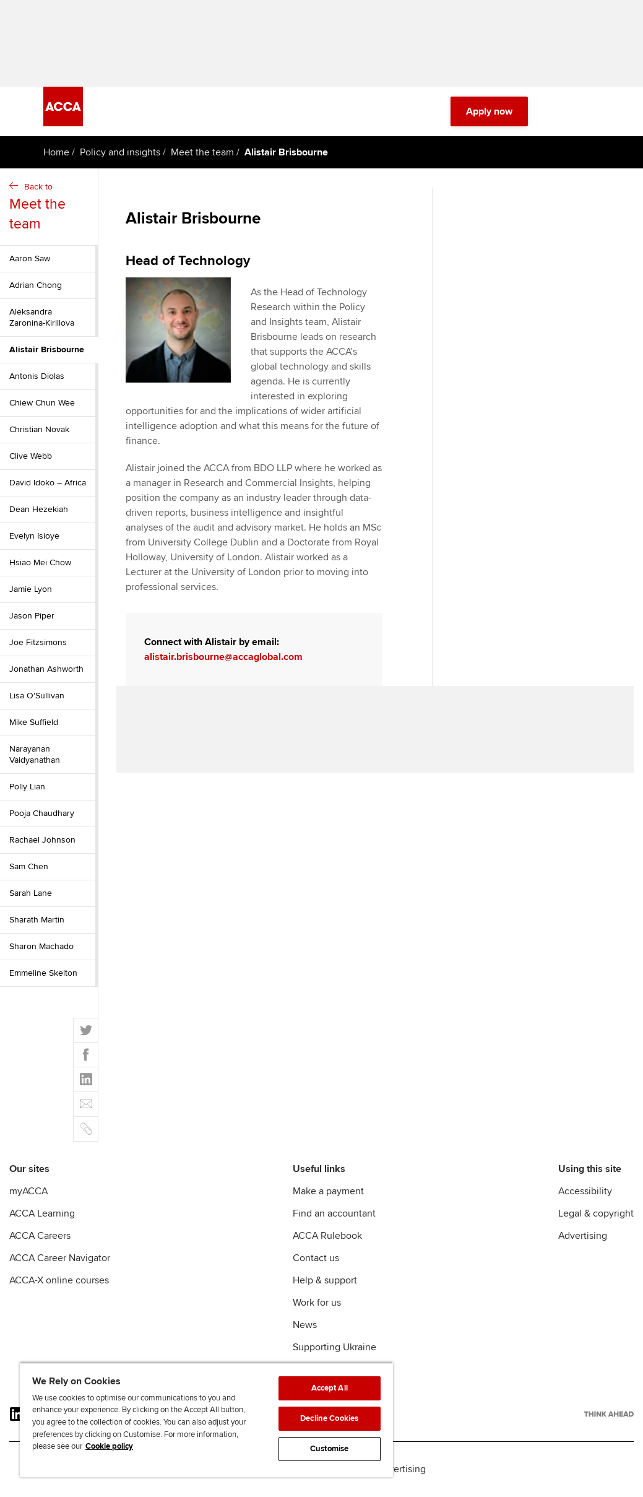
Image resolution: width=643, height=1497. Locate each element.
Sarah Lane (30, 893)
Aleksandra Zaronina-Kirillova (41, 317)
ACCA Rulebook (327, 1236)
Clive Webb (30, 456)
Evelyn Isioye (34, 536)
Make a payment (328, 1191)
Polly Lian (27, 786)
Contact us (316, 1258)
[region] (206, 1419)
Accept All (329, 1388)
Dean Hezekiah (38, 509)
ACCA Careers (40, 1236)
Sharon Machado (41, 946)
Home (56, 152)
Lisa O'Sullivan (36, 695)
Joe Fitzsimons (38, 642)
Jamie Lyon (30, 589)
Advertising (582, 1236)
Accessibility (585, 1191)
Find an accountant (334, 1213)
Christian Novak (39, 429)
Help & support (325, 1280)
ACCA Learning (42, 1213)
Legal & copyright (596, 1213)
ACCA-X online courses (59, 1280)
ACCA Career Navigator (59, 1258)
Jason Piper (31, 615)
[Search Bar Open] (557, 111)
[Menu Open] (592, 111)
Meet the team (202, 152)
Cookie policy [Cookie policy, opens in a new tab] (109, 1446)
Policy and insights (120, 152)
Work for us (317, 1302)
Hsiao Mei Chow (40, 562)
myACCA (28, 1191)
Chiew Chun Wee (42, 402)
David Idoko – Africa (47, 482)
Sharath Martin (36, 919)
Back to (50, 207)
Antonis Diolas (36, 376)
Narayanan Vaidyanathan (34, 754)
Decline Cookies (329, 1418)
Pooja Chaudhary (41, 813)
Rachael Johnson (42, 840)
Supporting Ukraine (334, 1347)
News (305, 1325)
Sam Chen (28, 866)
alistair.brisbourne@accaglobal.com (223, 657)
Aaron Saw (29, 258)
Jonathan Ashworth (46, 669)
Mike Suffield (33, 722)
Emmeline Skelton (43, 973)
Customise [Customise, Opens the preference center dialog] (329, 1449)
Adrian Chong (35, 285)
